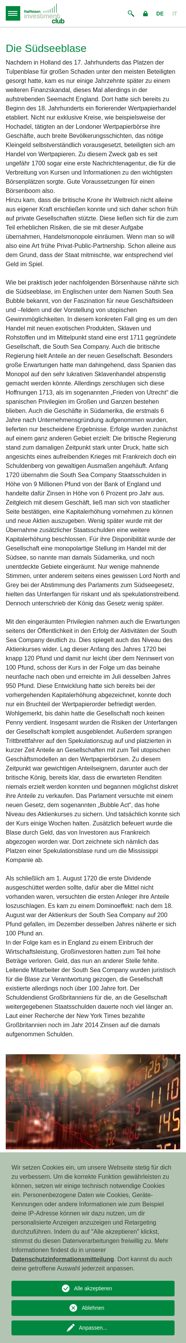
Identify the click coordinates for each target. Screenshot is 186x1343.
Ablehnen (93, 1308)
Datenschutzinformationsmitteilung (62, 1259)
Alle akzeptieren (93, 1288)
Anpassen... (93, 1328)
